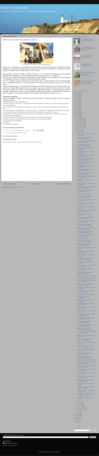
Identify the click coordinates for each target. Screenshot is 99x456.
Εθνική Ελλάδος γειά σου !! (83, 194)
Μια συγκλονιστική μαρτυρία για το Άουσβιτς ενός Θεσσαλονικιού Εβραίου (88, 82)
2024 (77, 95)
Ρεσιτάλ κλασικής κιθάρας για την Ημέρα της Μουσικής (85, 291)
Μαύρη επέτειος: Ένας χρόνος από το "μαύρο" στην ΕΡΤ (86, 336)
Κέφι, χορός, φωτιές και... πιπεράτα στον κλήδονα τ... (85, 203)
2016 (77, 112)
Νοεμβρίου (80, 121)
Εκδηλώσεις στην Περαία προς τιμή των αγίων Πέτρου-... (85, 155)
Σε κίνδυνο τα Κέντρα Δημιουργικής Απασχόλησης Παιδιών (85, 318)
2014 (77, 117)
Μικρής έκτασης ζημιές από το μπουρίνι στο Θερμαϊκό (84, 244)
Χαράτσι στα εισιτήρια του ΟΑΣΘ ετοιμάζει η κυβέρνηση (85, 228)
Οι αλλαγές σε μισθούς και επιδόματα (86, 278)
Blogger (58, 452)
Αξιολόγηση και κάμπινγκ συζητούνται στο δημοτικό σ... (86, 200)
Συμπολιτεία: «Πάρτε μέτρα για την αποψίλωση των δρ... (85, 162)
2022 (77, 99)
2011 (77, 417)
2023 (77, 97)
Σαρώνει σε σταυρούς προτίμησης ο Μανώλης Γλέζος (86, 391)
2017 (77, 110)
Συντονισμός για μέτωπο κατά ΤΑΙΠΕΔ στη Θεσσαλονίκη (86, 141)
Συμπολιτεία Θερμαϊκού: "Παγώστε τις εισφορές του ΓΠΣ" (86, 221)
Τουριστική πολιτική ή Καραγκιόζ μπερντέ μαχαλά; (85, 269)
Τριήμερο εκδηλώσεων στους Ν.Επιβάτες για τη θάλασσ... (84, 357)
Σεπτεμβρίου (80, 125)
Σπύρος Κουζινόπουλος (11, 443)
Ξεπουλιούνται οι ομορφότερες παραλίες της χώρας (84, 353)
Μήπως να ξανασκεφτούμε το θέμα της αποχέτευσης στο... (86, 363)
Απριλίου (79, 403)
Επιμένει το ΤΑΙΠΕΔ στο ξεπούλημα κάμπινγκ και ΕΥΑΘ (86, 387)
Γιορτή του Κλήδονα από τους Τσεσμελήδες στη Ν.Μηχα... (84, 241)
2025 (77, 93)
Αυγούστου (80, 127)
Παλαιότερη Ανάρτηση (62, 184)
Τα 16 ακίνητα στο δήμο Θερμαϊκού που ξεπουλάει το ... (85, 252)
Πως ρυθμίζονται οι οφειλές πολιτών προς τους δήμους (86, 304)
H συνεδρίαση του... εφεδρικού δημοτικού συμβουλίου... (84, 325)
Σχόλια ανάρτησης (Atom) (16, 187)
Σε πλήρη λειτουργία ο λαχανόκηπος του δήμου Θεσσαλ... (86, 187)
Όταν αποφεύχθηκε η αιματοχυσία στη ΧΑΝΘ (86, 56)
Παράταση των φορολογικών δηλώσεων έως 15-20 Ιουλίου (85, 225)
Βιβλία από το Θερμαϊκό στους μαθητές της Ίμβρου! (84, 173)
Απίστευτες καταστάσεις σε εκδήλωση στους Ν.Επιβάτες (86, 281)
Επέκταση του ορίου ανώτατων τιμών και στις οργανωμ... (86, 370)
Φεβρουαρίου (80, 408)
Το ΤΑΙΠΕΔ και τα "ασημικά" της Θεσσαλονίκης (85, 214)
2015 (77, 114)
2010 (77, 419)
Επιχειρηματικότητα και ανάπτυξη (85, 294)
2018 (77, 108)
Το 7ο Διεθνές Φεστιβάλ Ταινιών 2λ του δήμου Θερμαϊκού (86, 332)
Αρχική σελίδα (35, 184)
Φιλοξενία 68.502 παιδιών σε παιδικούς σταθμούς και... (84, 145)
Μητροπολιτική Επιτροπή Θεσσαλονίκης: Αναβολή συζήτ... (85, 329)
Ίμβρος (25, 132)
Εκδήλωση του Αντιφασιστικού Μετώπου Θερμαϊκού (84, 273)
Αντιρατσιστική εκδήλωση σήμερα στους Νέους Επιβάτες (85, 159)
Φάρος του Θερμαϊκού (14, 7)
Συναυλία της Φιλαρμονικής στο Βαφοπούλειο (85, 166)
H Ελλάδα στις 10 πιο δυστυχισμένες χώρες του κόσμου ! (86, 366)
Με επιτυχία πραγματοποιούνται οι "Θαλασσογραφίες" (85, 170)
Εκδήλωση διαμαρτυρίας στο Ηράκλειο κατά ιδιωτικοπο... (86, 211)
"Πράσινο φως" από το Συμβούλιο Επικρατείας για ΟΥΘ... (85, 284)
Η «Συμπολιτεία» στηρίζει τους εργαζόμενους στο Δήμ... (84, 196)
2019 (77, 106)
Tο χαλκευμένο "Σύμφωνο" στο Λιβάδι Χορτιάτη (87, 64)
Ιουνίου (79, 132)
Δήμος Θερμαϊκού (11, 132)
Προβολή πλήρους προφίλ (9, 445)
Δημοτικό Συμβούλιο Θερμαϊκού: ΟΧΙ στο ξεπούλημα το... (86, 177)
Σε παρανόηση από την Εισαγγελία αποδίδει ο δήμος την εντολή (88, 49)
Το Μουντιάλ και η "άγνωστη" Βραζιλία (86, 360)
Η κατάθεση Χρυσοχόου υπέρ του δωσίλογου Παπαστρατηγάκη (88, 74)
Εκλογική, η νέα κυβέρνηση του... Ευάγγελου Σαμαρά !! (85, 339)
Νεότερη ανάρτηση (9, 184)
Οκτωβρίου (80, 123)
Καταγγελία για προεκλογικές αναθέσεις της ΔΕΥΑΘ (84, 322)
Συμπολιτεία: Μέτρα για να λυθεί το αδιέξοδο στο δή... (85, 377)
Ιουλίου (79, 129)
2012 (77, 415)
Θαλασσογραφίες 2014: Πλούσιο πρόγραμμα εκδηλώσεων (85, 232)
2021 (77, 101)
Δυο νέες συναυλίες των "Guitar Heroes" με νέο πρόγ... (85, 346)
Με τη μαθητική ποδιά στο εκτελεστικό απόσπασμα (87, 39)
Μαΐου (79, 401)
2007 (77, 421)
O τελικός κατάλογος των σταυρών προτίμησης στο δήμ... (85, 380)
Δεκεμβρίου (80, 118)
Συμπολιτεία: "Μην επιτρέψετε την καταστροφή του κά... (85, 191)
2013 (77, 413)
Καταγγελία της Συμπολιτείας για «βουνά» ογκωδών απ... (85, 138)
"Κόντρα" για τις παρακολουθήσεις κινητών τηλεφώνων (85, 218)
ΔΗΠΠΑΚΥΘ (20, 132)
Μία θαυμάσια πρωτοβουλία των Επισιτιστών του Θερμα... (85, 259)
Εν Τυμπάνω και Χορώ (82, 238)
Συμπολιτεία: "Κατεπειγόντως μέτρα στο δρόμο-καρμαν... (86, 235)
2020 (77, 104)
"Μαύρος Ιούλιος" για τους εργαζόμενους (83, 297)
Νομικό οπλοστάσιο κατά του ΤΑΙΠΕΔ (86, 275)
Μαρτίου (79, 405)
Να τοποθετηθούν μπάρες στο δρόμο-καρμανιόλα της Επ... (86, 315)
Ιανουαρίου (80, 410)
